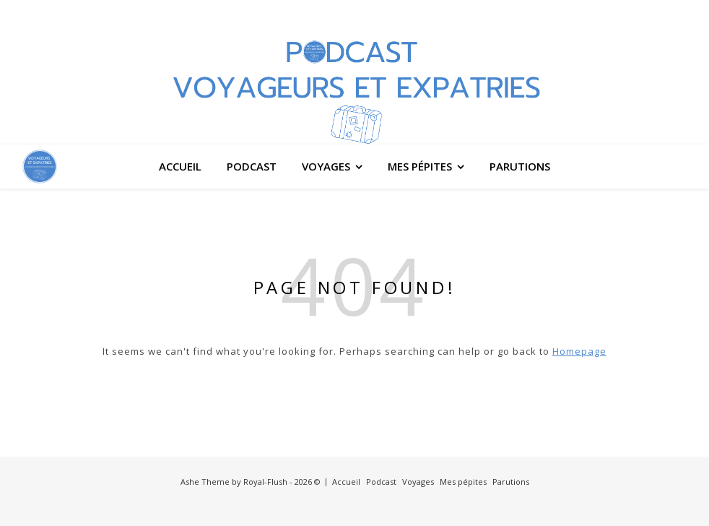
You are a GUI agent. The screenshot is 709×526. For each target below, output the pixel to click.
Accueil (180, 166)
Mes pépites (420, 166)
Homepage (579, 351)
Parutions (520, 166)
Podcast (252, 166)
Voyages (326, 166)
